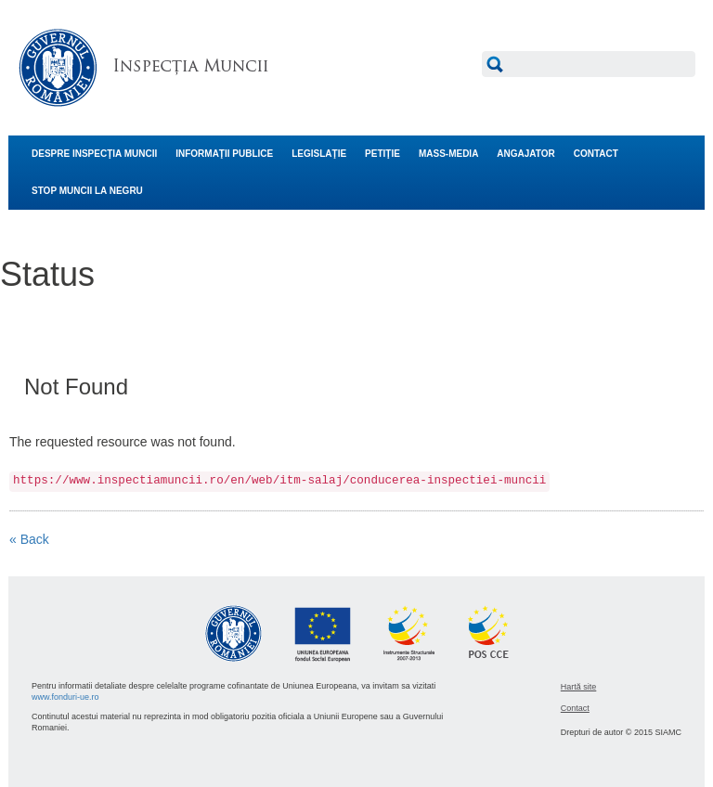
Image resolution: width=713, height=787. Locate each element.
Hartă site (579, 686)
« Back (29, 539)
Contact (575, 708)
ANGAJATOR (525, 153)
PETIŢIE (382, 153)
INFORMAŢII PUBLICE (224, 153)
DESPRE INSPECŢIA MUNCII (94, 153)
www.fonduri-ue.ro (65, 697)
